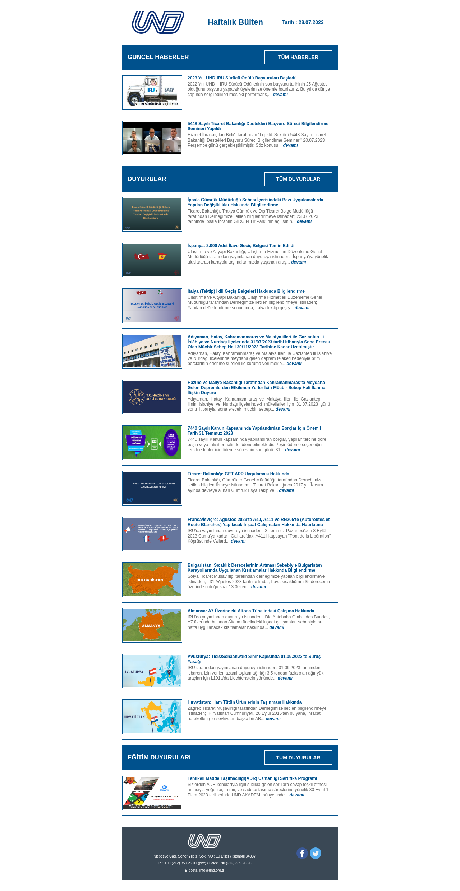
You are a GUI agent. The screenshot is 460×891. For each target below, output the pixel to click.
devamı (280, 94)
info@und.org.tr (211, 870)
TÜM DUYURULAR (298, 179)
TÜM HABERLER (298, 57)
